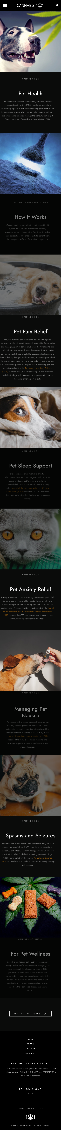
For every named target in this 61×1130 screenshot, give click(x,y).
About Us (30, 1044)
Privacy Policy (24, 1108)
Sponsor (30, 1048)
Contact (30, 1053)
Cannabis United (49, 1068)
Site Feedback (37, 1108)
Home (31, 1039)
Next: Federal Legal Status (30, 1014)
